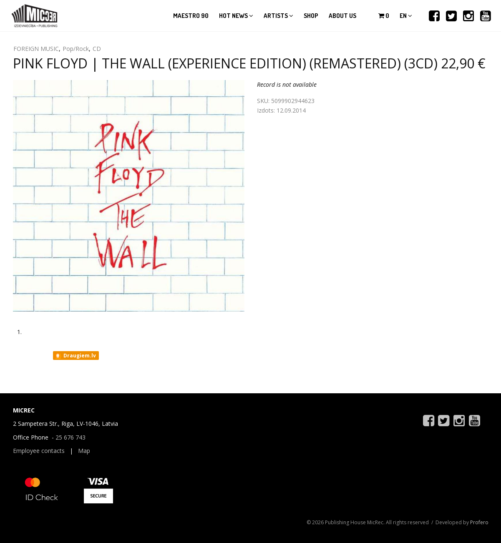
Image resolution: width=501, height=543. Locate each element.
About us (342, 16)
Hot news (236, 16)
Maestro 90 (191, 16)
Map (84, 451)
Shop (311, 16)
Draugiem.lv (75, 355)
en (406, 16)
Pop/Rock (76, 49)
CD (97, 49)
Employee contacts (39, 451)
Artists (278, 16)
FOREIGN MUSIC (36, 49)
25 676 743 (70, 437)
